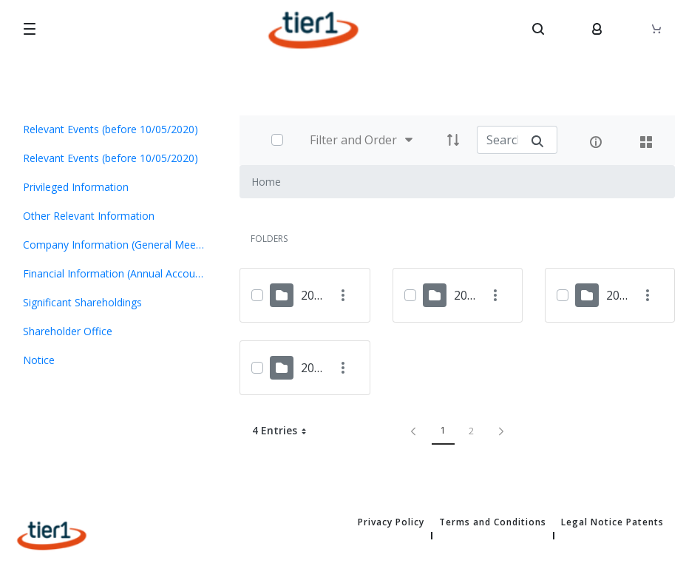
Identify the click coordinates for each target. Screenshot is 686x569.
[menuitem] (114, 129)
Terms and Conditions (492, 522)
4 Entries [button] (285, 431)
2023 (467, 295)
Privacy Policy (391, 522)
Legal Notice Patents (612, 522)
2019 (619, 295)
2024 (314, 295)
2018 (314, 368)
